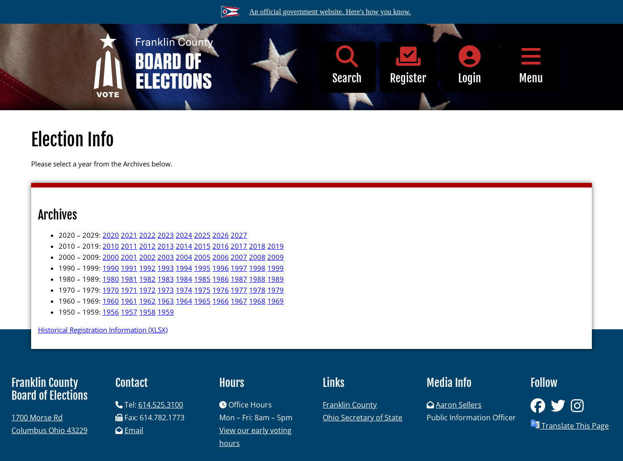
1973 (165, 290)
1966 (220, 301)
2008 (257, 257)
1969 (275, 301)
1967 (239, 301)
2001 (129, 257)
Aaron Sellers (459, 405)
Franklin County (350, 405)
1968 (257, 301)
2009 (275, 257)
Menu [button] (531, 65)
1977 (239, 290)
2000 (111, 257)
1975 (202, 290)
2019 (275, 246)
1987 (239, 279)
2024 (184, 235)
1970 (111, 290)
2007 (239, 257)
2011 (129, 246)
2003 (165, 257)
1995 (202, 268)
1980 (111, 279)
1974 (184, 290)
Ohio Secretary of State (362, 418)
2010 (111, 246)
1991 (129, 268)
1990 (111, 268)
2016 (220, 246)
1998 (257, 268)
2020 (111, 235)
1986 (220, 279)
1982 (147, 279)
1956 (111, 311)
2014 (184, 246)
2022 (147, 235)
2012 (147, 246)
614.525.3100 (160, 405)
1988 (257, 279)
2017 (239, 246)
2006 (220, 257)
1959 (165, 311)
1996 (220, 268)
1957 (129, 311)
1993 (165, 268)
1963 (165, 301)
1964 (184, 301)
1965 (202, 301)
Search (347, 65)
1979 (275, 290)
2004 (184, 257)
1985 (202, 279)
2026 (220, 235)
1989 (275, 279)
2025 (202, 235)
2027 (239, 235)
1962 (147, 301)
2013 (165, 246)
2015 (202, 246)
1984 (184, 279)
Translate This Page (570, 425)
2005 (202, 257)
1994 (184, 268)
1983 (165, 279)
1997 (239, 268)
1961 (129, 301)
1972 (147, 290)
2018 (257, 246)
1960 (111, 301)
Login (469, 65)
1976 (220, 290)
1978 (257, 290)
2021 (129, 235)
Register (408, 65)
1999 (275, 268)
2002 (147, 257)
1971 (129, 290)
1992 (147, 268)
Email (134, 430)
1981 (129, 279)
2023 (165, 235)
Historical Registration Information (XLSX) (103, 329)
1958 (147, 311)
